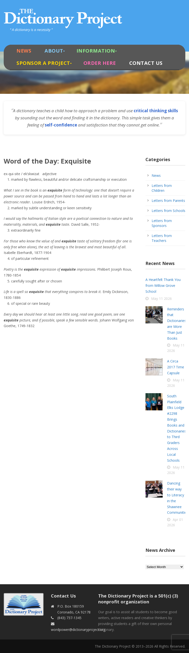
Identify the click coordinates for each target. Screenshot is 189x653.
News (23, 50)
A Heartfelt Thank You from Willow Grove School (163, 285)
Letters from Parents (168, 200)
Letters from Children (162, 188)
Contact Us (146, 63)
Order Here (99, 63)
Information (96, 50)
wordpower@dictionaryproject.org (78, 629)
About (54, 50)
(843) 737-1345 (69, 617)
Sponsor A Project (43, 63)
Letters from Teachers (162, 238)
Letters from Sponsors (162, 223)
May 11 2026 (161, 298)
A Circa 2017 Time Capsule (175, 367)
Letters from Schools (168, 210)
